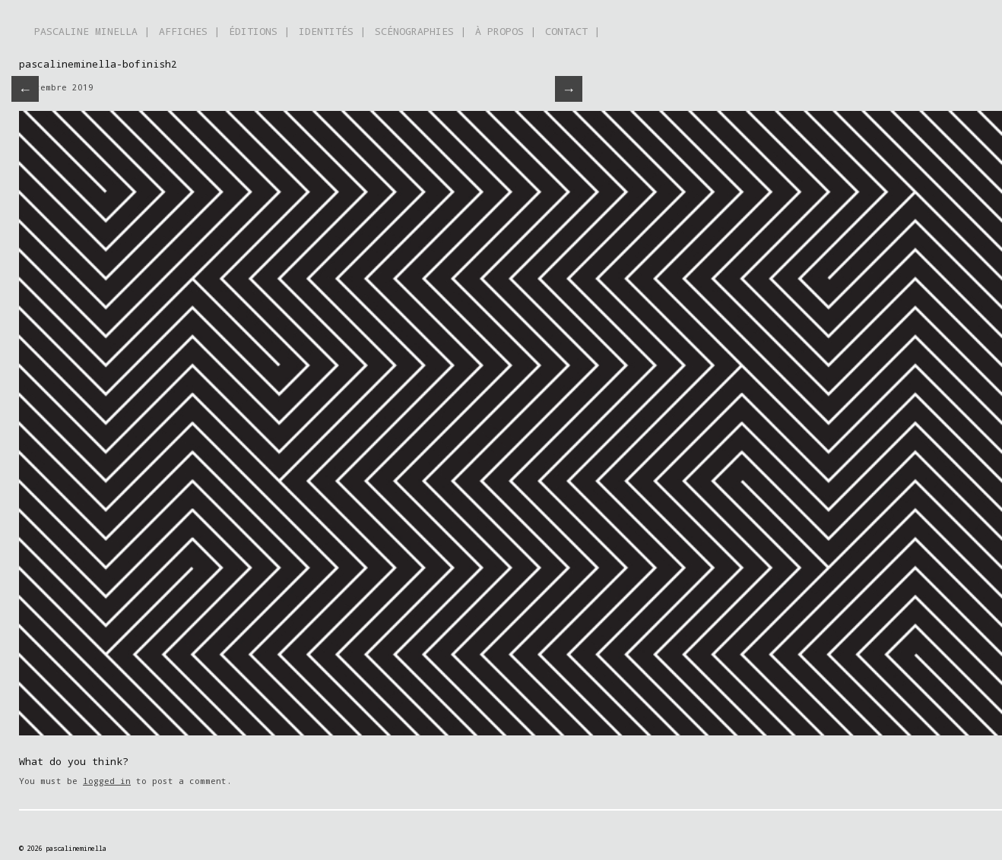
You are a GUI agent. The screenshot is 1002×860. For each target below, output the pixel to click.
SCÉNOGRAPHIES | (420, 31)
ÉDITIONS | (259, 31)
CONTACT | (572, 31)
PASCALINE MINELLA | (92, 31)
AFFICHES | (189, 31)
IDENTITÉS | (332, 31)
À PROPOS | (505, 31)
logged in (107, 780)
